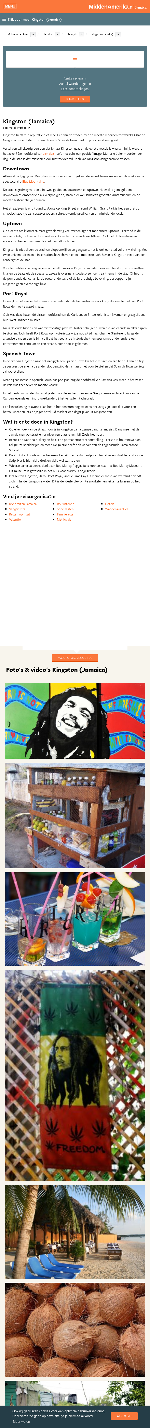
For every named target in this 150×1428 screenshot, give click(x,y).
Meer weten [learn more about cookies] (21, 1421)
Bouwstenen (65, 503)
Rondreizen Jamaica (23, 503)
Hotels (109, 503)
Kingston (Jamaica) (102, 34)
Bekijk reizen (75, 99)
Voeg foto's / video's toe (75, 658)
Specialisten (65, 509)
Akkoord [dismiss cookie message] (124, 1416)
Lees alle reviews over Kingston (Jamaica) (75, 1395)
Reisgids (72, 34)
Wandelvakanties (116, 509)
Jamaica (47, 34)
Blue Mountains (33, 181)
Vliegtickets (17, 509)
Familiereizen (66, 514)
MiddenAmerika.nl (18, 34)
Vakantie (15, 519)
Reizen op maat (19, 514)
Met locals (64, 519)
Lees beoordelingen (75, 88)
